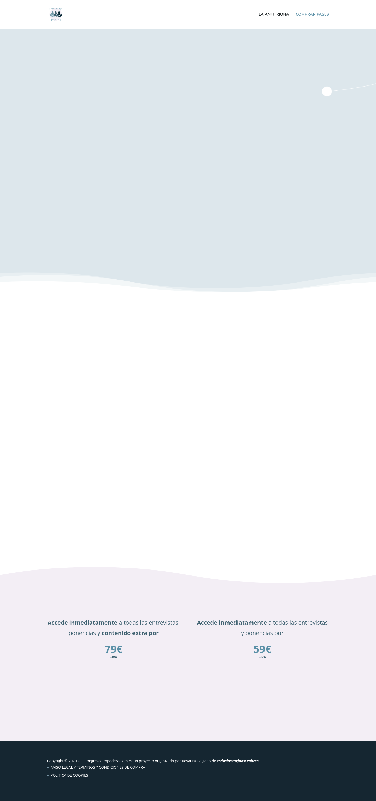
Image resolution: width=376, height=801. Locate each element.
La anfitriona (273, 15)
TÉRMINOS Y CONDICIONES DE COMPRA (111, 767)
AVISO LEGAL (62, 767)
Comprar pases (312, 15)
